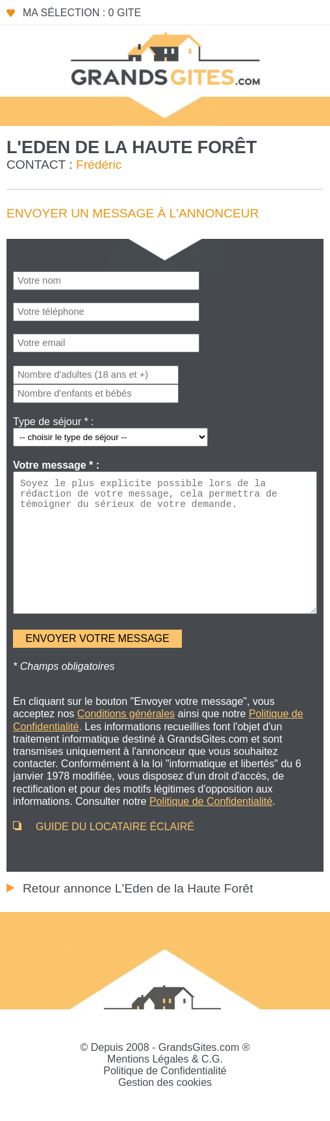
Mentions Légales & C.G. (165, 1059)
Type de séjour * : (53, 421)
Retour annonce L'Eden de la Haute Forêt (138, 888)
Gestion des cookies (165, 1082)
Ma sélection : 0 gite (82, 12)
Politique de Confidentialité (164, 1070)
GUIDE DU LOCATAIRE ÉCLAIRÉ (115, 826)
